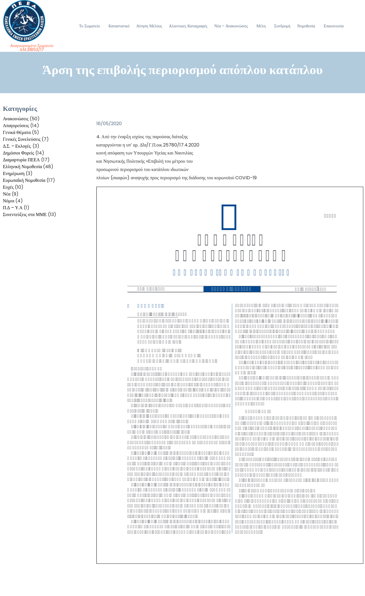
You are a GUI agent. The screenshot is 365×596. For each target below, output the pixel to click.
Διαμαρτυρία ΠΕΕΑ (21, 159)
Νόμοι (8, 201)
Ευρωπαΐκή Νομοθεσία (24, 180)
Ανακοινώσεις (16, 118)
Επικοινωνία (334, 26)
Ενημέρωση (14, 173)
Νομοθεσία (306, 26)
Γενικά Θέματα (17, 132)
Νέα (7, 194)
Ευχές (8, 187)
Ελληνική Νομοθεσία (22, 166)
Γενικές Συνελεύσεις (21, 139)
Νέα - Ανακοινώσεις (231, 26)
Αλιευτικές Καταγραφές (188, 26)
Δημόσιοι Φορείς (18, 153)
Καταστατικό (118, 26)
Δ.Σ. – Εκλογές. (17, 146)
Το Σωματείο (89, 26)
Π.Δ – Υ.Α (13, 207)
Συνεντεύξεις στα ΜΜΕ (25, 214)
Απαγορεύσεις (16, 125)
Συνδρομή (282, 26)
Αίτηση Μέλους (149, 26)
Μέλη (260, 26)
